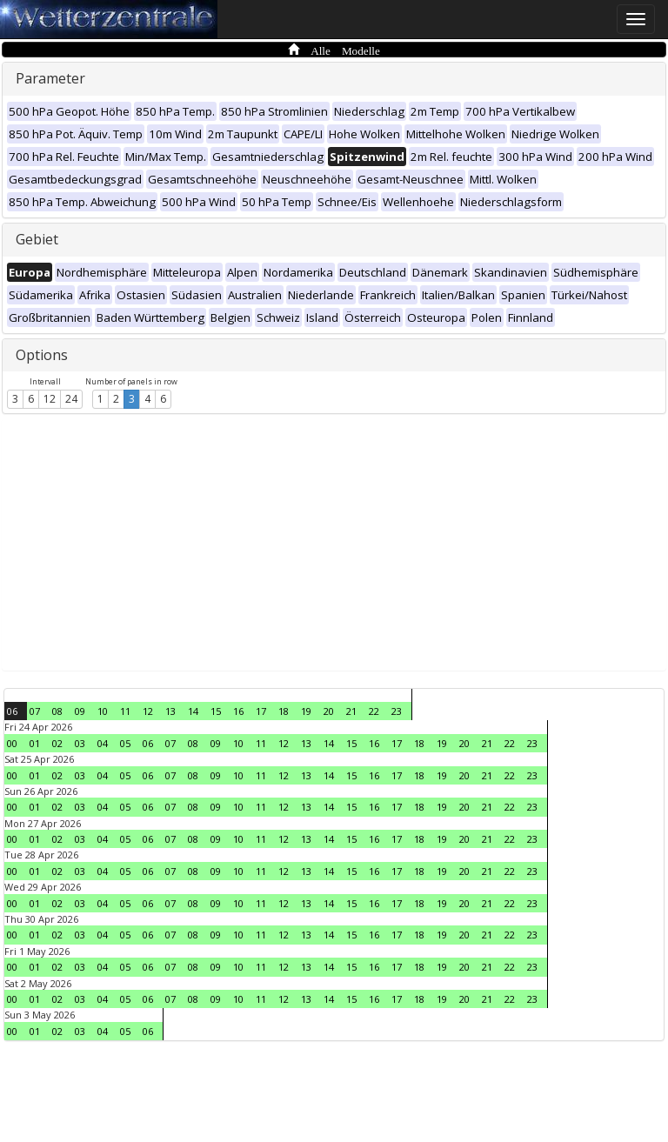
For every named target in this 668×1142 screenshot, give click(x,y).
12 (49, 398)
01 (35, 743)
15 (215, 711)
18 (283, 711)
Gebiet (37, 239)
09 (80, 711)
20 (329, 711)
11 (125, 711)
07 (35, 711)
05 (125, 743)
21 (351, 711)
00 (12, 743)
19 (306, 711)
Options (42, 354)
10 (102, 711)
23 (396, 711)
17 (261, 711)
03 (80, 743)
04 (102, 743)
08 (57, 711)
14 (193, 711)
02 (57, 743)
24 (71, 398)
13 (170, 711)
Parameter (50, 78)
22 (374, 711)
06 (12, 711)
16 (238, 711)
